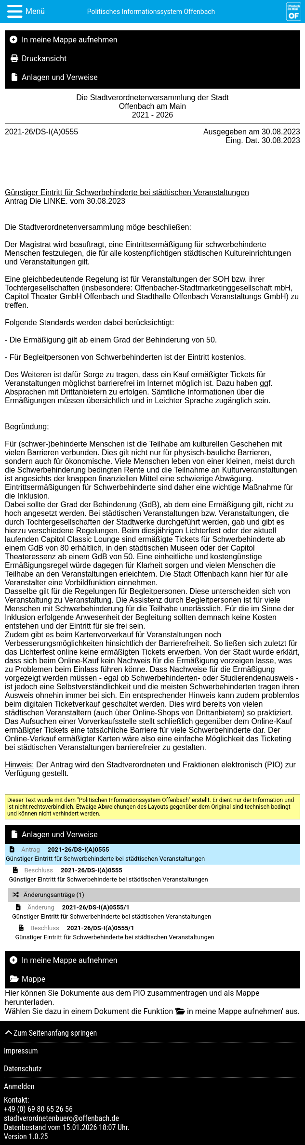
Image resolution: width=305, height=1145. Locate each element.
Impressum (21, 1050)
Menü (35, 11)
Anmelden (19, 1086)
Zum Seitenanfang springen (50, 1033)
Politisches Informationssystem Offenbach (151, 11)
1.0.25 (38, 1136)
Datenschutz (23, 1068)
